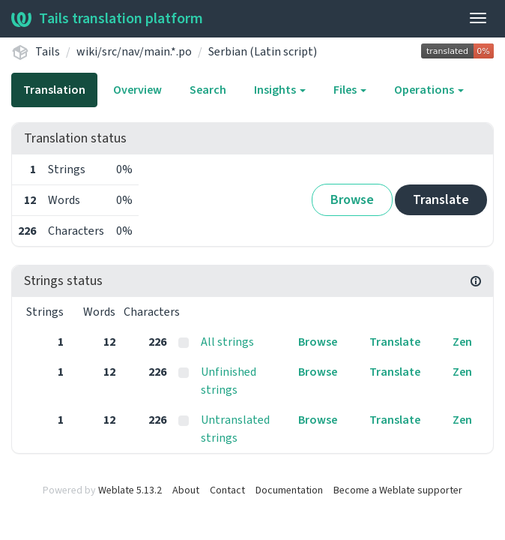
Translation (54, 90)
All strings (227, 342)
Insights (280, 90)
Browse (352, 199)
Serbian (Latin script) (262, 52)
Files (349, 90)
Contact (227, 490)
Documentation (289, 490)
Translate (441, 199)
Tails (47, 52)
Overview (137, 90)
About (185, 490)
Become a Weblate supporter (397, 490)
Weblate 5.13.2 (130, 490)
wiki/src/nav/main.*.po (134, 52)
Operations (429, 90)
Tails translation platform (107, 18)
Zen (462, 342)
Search (208, 90)
